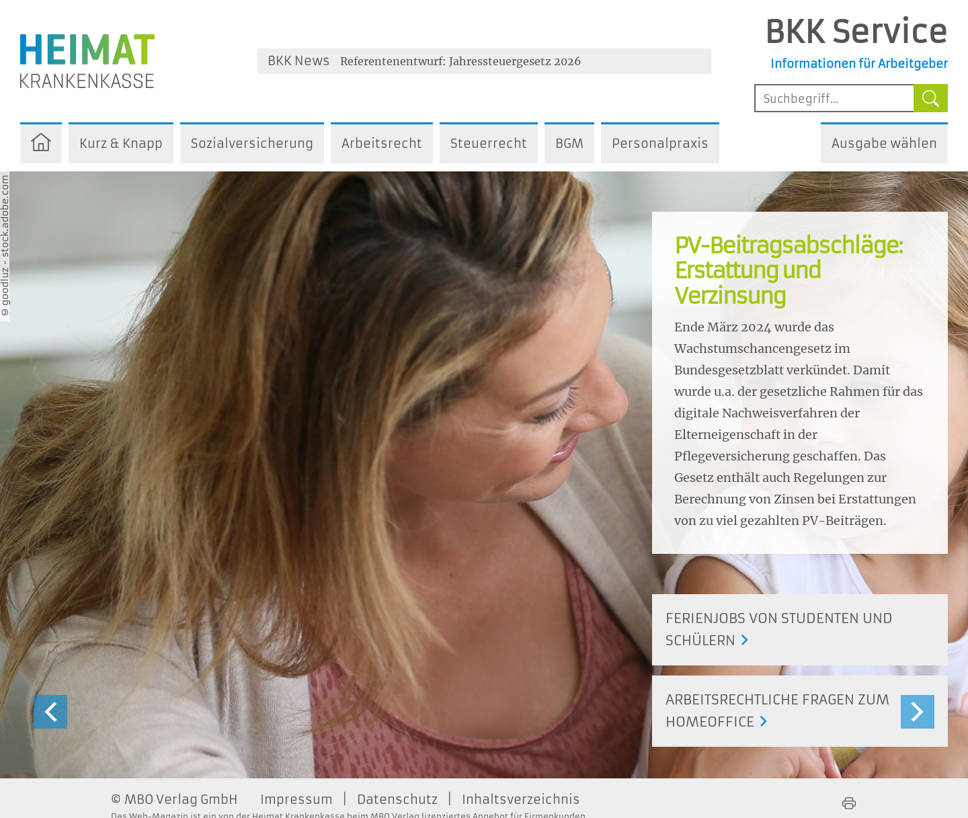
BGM (569, 143)
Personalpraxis (660, 143)
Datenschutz (397, 799)
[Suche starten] (931, 98)
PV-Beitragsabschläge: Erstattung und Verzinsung (788, 272)
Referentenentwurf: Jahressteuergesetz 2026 (460, 61)
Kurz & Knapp (121, 143)
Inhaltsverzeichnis (521, 799)
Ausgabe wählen (884, 143)
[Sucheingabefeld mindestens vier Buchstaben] (834, 98)
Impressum (296, 799)
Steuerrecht (488, 143)
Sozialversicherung (252, 143)
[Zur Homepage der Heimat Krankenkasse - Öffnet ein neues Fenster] (87, 61)
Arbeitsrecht (381, 143)
